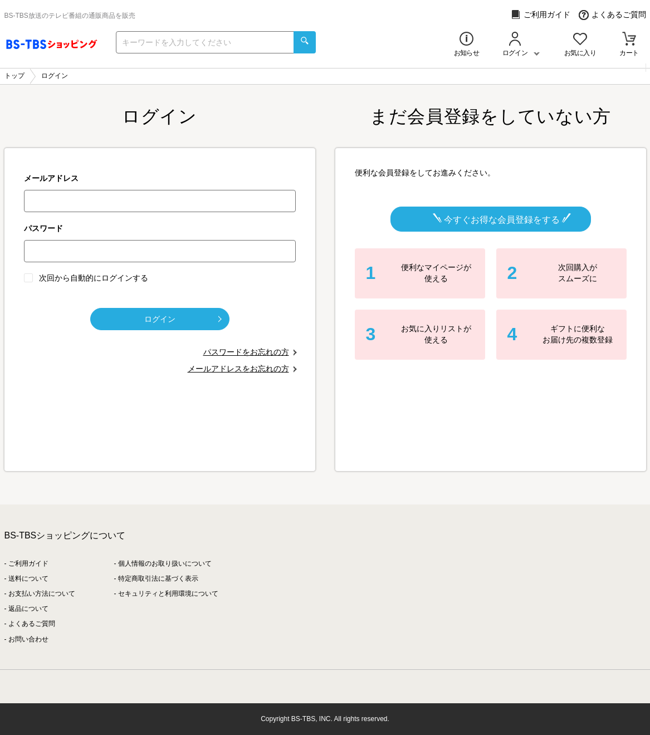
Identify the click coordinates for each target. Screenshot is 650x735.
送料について (28, 578)
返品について (28, 608)
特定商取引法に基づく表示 (158, 578)
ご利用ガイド (540, 14)
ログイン (183, 319)
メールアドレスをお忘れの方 (238, 368)
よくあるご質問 (612, 14)
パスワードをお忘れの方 (246, 351)
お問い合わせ (28, 639)
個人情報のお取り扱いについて (165, 563)
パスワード (43, 228)
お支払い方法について (41, 593)
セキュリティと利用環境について (168, 593)
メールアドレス (51, 178)
